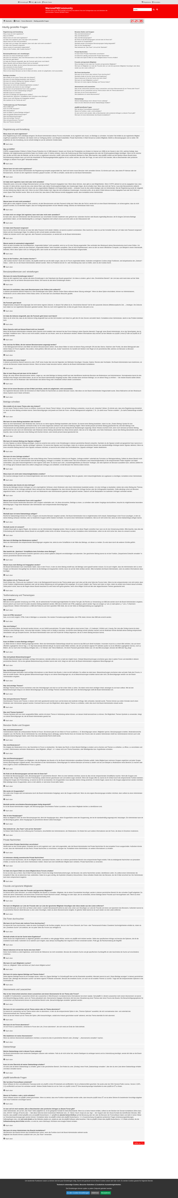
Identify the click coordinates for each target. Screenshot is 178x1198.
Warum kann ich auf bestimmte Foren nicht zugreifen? (19, 89)
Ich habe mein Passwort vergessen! (14, 45)
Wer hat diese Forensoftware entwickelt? (87, 109)
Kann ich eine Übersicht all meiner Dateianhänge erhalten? (92, 102)
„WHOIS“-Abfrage (12, 1113)
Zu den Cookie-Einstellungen (78, 1193)
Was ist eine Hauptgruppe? (83, 45)
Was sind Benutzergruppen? (83, 37)
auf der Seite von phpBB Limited (64, 1086)
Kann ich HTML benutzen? (11, 108)
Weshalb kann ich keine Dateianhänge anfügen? (18, 90)
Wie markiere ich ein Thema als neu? (14, 100)
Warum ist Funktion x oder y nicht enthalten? (88, 111)
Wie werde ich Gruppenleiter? (84, 41)
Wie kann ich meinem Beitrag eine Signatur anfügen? (19, 81)
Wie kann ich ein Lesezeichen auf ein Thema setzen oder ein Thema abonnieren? (99, 90)
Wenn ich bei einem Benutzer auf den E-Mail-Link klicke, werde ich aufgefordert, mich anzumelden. (33, 71)
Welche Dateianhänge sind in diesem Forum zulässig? (91, 101)
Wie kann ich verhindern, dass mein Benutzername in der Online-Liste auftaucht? (27, 57)
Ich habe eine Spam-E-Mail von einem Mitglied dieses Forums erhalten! (96, 57)
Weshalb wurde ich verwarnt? (12, 92)
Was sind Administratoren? (83, 34)
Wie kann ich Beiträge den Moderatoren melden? (18, 94)
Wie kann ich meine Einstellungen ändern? (16, 55)
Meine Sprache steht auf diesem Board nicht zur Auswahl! (20, 63)
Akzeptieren (105, 1193)
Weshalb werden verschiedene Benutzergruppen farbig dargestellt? (95, 43)
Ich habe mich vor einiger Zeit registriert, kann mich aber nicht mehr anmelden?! (27, 43)
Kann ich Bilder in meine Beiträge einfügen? (16, 112)
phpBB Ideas (97, 1097)
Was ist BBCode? (8, 106)
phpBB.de (136, 333)
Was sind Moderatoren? (82, 35)
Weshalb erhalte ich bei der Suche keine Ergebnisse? (91, 76)
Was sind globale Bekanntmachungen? (15, 114)
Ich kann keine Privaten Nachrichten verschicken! (89, 53)
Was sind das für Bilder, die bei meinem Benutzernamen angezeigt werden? (26, 65)
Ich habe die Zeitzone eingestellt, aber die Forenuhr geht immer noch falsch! (26, 61)
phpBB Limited (120, 333)
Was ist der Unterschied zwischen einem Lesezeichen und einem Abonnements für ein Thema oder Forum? (107, 88)
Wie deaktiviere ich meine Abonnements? (87, 94)
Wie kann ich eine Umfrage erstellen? (14, 83)
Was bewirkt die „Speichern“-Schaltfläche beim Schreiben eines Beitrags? (25, 96)
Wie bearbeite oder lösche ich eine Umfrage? (17, 87)
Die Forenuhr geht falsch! (11, 59)
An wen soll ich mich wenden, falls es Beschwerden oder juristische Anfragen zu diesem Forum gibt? (105, 113)
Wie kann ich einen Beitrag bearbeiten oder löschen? (19, 79)
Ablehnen (95, 1193)
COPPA (111, 184)
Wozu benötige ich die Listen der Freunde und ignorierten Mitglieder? (95, 64)
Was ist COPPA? (8, 35)
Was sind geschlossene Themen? (13, 120)
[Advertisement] (73, 1163)
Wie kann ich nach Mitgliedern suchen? (86, 80)
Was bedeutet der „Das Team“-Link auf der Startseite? (91, 47)
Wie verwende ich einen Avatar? (13, 67)
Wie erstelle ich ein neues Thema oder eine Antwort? (19, 77)
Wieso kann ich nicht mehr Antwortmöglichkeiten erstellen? (21, 85)
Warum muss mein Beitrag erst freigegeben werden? (19, 98)
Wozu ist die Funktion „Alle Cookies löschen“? (17, 49)
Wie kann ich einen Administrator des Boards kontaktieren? (92, 115)
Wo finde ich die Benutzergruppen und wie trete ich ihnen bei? (93, 39)
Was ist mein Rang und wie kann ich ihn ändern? (18, 69)
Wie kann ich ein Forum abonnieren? (86, 92)
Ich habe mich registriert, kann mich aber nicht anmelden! (20, 39)
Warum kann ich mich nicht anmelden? (15, 41)
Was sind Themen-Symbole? (12, 122)
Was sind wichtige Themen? (11, 118)
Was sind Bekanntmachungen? (12, 116)
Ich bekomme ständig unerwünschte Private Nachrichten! (92, 55)
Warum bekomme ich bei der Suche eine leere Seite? (91, 78)
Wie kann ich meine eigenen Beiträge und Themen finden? (92, 82)
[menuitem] (31, 2)
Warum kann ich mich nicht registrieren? (15, 37)
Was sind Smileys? (9, 110)
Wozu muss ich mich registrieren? (13, 34)
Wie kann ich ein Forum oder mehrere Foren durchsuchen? (92, 74)
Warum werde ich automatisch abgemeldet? (16, 47)
